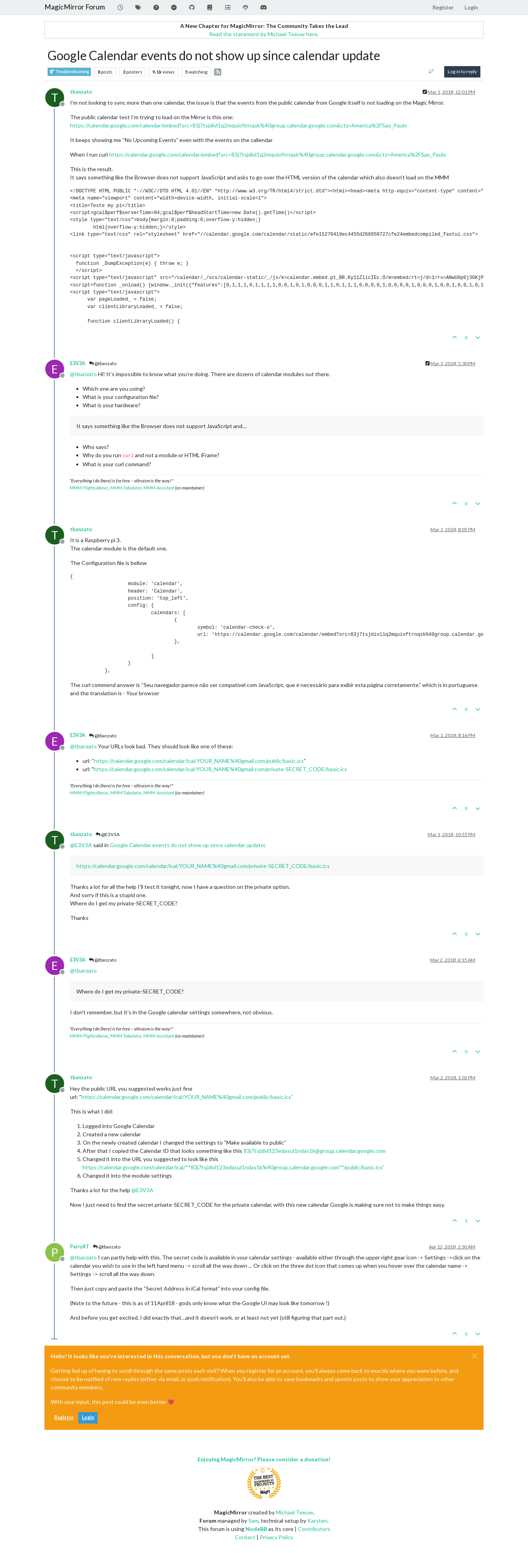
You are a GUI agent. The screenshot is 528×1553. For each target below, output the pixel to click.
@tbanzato (102, 363)
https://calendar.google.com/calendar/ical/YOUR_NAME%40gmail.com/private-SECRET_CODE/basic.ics (220, 769)
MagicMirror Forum (74, 7)
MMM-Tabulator (125, 488)
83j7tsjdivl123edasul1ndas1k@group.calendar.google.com (315, 1150)
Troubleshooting (69, 71)
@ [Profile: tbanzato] (83, 374)
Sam (253, 1520)
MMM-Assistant (158, 488)
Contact (245, 1537)
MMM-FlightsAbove (89, 488)
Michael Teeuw (294, 1512)
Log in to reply (462, 71)
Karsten (317, 1520)
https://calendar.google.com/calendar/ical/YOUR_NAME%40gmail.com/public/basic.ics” (187, 1096)
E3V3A (77, 363)
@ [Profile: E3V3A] (81, 845)
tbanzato (81, 92)
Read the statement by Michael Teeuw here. (264, 34)
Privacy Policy (276, 1537)
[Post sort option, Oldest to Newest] (431, 71)
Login (88, 1417)
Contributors (314, 1528)
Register (64, 1417)
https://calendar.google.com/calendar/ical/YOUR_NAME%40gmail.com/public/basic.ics (199, 760)
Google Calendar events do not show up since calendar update (187, 845)
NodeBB (256, 1528)
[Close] (474, 1356)
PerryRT (79, 1247)
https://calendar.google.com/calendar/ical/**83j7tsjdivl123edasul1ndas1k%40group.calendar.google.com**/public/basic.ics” (233, 1167)
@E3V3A (108, 834)
